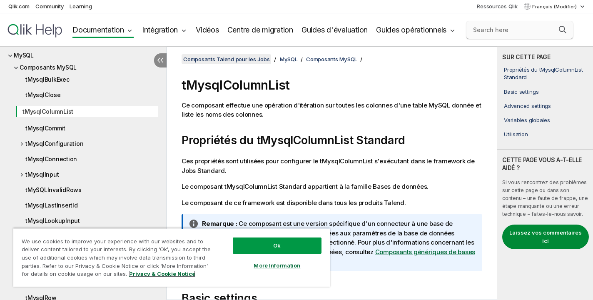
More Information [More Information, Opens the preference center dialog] (277, 265)
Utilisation (516, 134)
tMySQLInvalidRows (53, 189)
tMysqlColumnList (47, 111)
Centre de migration (260, 29)
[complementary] (545, 173)
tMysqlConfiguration (54, 143)
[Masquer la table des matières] (160, 60)
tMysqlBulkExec (47, 79)
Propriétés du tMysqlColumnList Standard (543, 73)
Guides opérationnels (411, 29)
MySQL (24, 55)
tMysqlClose (42, 94)
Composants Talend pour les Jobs (226, 59)
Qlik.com (19, 6)
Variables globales (527, 120)
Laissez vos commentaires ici (545, 236)
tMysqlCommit (45, 128)
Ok (277, 245)
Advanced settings (527, 105)
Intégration (160, 29)
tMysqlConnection (51, 158)
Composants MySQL (48, 67)
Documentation (98, 29)
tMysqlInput (42, 174)
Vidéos (207, 29)
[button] (562, 29)
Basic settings (521, 91)
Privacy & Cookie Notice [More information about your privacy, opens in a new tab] (162, 273)
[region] (171, 257)
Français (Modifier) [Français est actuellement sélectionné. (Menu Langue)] (555, 7)
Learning (81, 6)
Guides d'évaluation (334, 29)
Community (49, 6)
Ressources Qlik (497, 6)
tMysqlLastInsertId (51, 205)
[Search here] (519, 30)
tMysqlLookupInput (52, 220)
